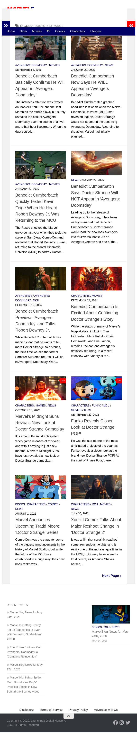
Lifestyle (95, 31)
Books (20, 519)
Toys (87, 425)
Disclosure (26, 724)
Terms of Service (51, 724)
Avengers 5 (23, 310)
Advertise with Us (106, 724)
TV (48, 31)
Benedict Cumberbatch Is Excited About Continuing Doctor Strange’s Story (94, 327)
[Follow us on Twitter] (127, 737)
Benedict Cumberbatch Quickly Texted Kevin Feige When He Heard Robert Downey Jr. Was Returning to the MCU (37, 222)
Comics (60, 31)
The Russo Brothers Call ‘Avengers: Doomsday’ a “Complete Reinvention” (24, 666)
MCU (36, 315)
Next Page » (112, 590)
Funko (96, 420)
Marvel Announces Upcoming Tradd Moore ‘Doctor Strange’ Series (37, 541)
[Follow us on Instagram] (121, 737)
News (23, 31)
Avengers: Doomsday (31, 80)
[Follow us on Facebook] (115, 737)
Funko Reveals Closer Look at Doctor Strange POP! (93, 442)
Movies (37, 31)
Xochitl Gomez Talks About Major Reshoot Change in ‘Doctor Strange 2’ (96, 541)
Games (41, 420)
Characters (77, 31)
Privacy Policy (78, 724)
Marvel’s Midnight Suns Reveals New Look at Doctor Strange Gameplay (39, 437)
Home (11, 31)
